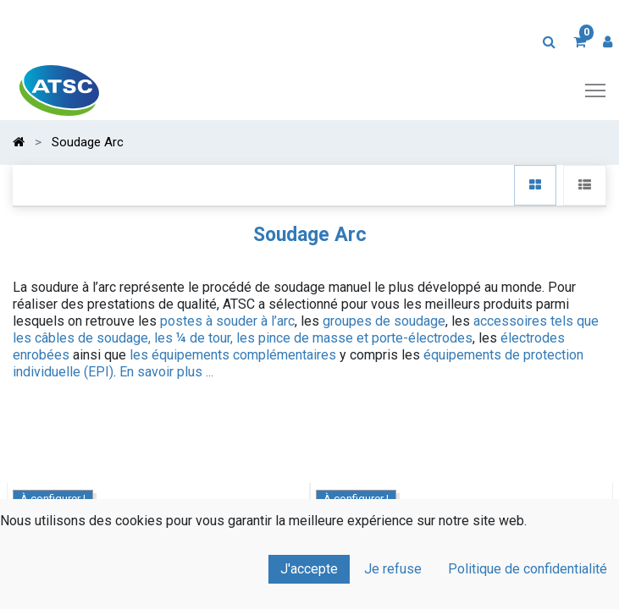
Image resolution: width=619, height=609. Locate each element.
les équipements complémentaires (233, 355)
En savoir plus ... (166, 372)
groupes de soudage (384, 321)
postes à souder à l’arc (227, 321)
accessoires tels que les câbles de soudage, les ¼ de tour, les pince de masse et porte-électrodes (306, 329)
